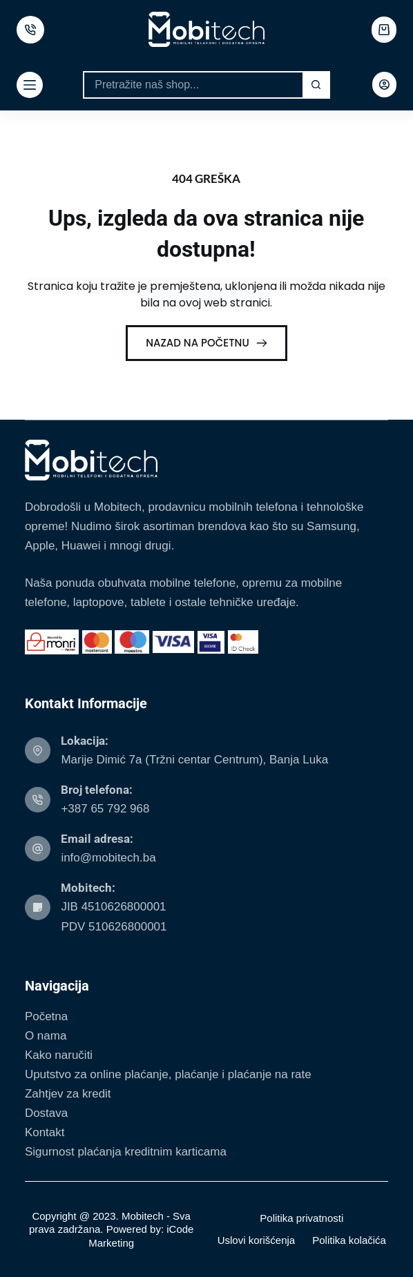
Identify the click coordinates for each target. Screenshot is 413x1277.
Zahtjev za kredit (68, 1093)
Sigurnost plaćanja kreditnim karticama (126, 1151)
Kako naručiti (59, 1055)
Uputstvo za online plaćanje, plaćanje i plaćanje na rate (168, 1074)
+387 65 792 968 (105, 808)
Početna (46, 1016)
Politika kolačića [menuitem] (349, 1240)
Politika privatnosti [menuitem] (301, 1218)
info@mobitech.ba (108, 857)
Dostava (46, 1113)
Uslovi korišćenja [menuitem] (257, 1240)
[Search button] (316, 85)
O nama (45, 1035)
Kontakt (45, 1132)
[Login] (384, 84)
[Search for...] (192, 85)
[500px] (30, 29)
